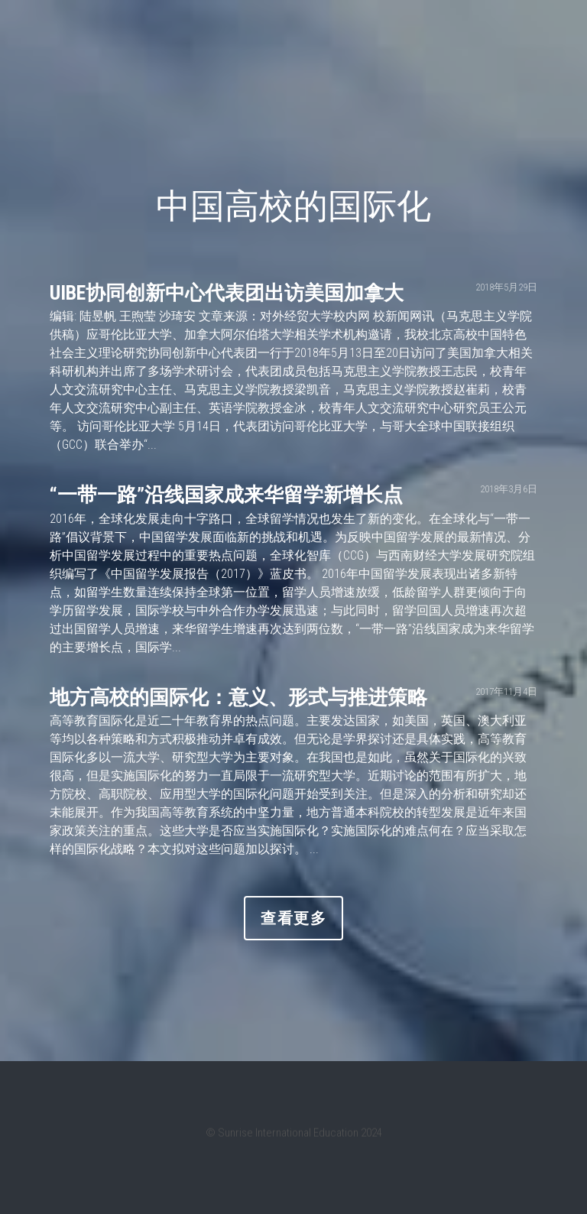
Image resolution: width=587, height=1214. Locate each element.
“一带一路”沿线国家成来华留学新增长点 (226, 495)
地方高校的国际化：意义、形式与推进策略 (238, 697)
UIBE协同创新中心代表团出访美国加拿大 (227, 292)
